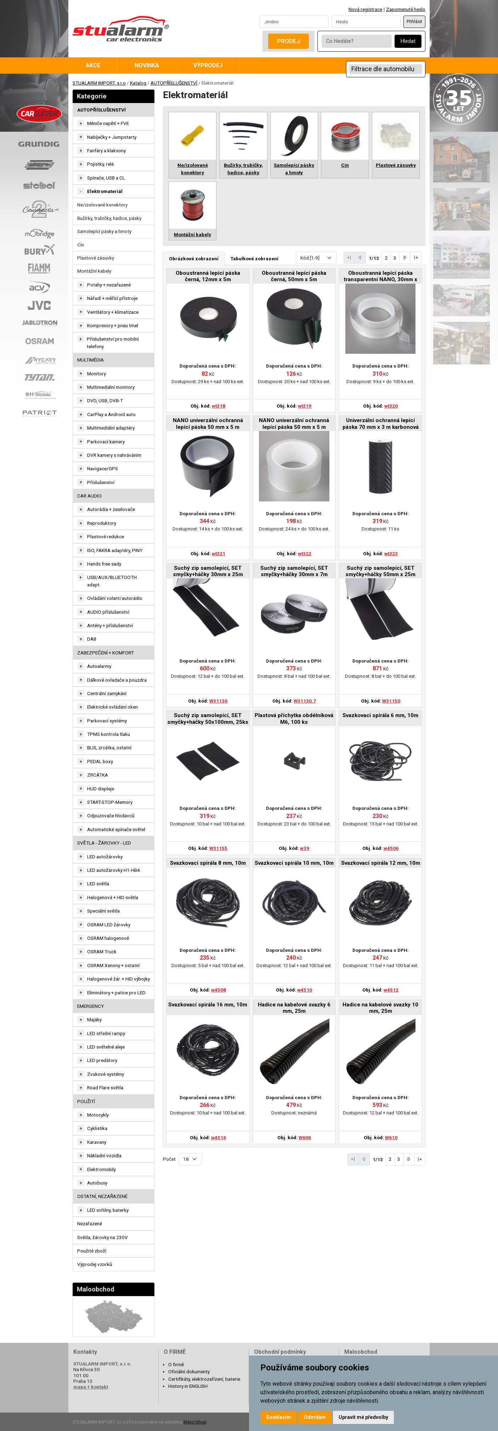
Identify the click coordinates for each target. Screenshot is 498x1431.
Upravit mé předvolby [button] (363, 1417)
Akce (93, 65)
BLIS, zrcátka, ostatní (109, 747)
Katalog (138, 83)
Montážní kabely (94, 271)
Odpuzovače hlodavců (111, 815)
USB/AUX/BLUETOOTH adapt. (112, 580)
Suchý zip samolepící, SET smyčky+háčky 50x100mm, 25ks (207, 718)
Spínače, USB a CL (106, 178)
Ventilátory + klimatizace (112, 312)
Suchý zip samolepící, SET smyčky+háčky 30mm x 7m (294, 571)
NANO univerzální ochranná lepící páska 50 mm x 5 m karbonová (208, 424)
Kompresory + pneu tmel (112, 325)
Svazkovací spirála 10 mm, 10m (294, 863)
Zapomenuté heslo (405, 9)
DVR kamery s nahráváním (114, 455)
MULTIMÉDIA (90, 360)
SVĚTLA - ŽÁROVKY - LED (104, 843)
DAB (91, 639)
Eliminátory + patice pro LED (116, 992)
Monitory (96, 373)
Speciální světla (103, 911)
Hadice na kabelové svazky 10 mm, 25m (380, 1007)
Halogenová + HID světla (112, 897)
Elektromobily (101, 1169)
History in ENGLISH (188, 1386)
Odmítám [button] (315, 1417)
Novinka (147, 65)
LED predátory (102, 1060)
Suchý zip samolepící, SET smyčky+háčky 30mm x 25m (208, 571)
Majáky (94, 1019)
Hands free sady (104, 564)
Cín (80, 245)
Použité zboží (91, 1251)
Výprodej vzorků (94, 1264)
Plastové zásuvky (95, 258)
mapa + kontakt (90, 1387)
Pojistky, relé (100, 164)
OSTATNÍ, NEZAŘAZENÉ (102, 1196)
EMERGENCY (90, 1006)
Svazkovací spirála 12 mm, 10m (380, 863)
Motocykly (98, 1115)
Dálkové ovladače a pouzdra (117, 680)
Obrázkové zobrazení (194, 258)
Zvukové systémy (105, 1074)
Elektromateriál (105, 191)
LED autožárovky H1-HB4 (113, 870)
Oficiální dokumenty (189, 1371)
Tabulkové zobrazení (254, 258)
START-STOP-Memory (109, 802)
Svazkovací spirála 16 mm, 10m (207, 1004)
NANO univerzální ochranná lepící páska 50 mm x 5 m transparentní (294, 424)
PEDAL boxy (100, 761)
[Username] (294, 22)
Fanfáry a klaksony (106, 150)
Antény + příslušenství (110, 625)
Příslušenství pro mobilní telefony (113, 342)
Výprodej (207, 65)
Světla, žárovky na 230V (102, 1237)
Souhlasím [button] (278, 1417)
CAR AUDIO (89, 496)
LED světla (98, 883)
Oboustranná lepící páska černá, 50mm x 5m (294, 276)
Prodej (288, 41)
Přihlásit (414, 21)
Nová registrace (365, 9)
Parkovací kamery (106, 441)
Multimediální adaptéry (111, 428)
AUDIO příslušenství (108, 612)
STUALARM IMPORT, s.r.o (99, 83)
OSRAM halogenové (108, 938)
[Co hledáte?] (357, 41)
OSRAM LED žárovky (108, 924)
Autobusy (97, 1183)
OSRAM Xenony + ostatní (113, 965)
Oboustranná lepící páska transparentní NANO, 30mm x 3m (380, 277)
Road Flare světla (105, 1087)
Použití (86, 1101)
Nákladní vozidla (104, 1155)
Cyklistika (97, 1128)
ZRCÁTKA (97, 775)
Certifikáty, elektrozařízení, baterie (204, 1379)
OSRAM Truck (102, 951)
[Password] (366, 22)
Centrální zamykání (106, 693)
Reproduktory (101, 523)
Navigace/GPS (102, 468)
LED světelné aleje (106, 1047)
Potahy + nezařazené (109, 285)
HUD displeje (100, 788)
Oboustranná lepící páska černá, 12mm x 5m (208, 276)
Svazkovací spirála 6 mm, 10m (380, 715)
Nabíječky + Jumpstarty (111, 137)
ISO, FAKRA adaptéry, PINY (114, 550)
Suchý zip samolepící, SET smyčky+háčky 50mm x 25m (380, 571)
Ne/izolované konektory (102, 205)
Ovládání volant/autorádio (114, 598)
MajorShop (194, 1422)
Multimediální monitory (111, 387)
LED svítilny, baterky (108, 1210)
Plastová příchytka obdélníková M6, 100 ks (294, 718)
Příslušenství (100, 482)
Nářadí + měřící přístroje (112, 298)
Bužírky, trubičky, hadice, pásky (109, 218)
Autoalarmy (99, 666)
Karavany (96, 1142)
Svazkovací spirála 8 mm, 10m (208, 863)
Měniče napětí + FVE (108, 123)
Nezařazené (89, 1223)
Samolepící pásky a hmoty (104, 231)
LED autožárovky (105, 856)
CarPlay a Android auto (111, 414)
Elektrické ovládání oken (112, 707)
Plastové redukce (105, 536)
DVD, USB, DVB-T (105, 400)
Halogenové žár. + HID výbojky (118, 979)
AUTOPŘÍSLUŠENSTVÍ (174, 83)
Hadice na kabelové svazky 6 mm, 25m (294, 1007)
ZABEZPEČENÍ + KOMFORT (105, 652)
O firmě (176, 1364)
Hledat (408, 41)
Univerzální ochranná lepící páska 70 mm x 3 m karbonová (381, 423)
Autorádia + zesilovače (111, 509)
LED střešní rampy (106, 1033)
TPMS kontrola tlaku (108, 734)
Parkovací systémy (107, 720)
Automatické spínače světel (116, 829)
